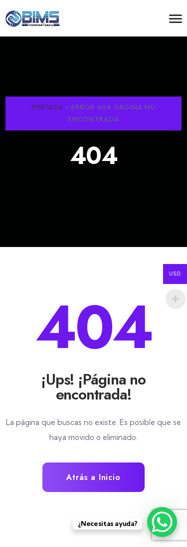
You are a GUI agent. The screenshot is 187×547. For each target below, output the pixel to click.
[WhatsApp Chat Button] (162, 522)
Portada (47, 107)
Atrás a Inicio (93, 477)
